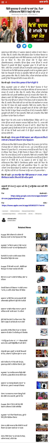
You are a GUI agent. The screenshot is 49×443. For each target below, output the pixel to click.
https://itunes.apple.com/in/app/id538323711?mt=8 (23, 205)
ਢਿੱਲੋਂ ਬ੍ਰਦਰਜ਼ (38, 213)
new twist (5, 211)
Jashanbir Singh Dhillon (8, 213)
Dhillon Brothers (15, 211)
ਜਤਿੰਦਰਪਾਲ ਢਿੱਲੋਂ (22, 213)
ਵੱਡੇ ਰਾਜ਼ (31, 213)
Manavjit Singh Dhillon (28, 211)
